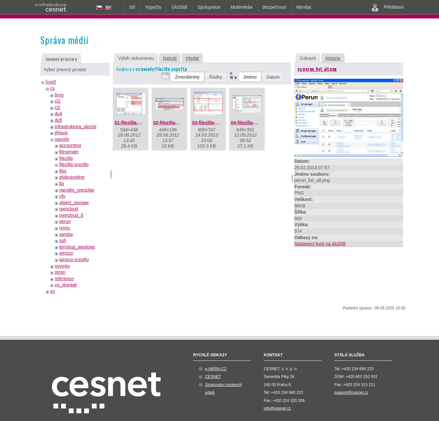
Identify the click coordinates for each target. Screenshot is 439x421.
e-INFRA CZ (216, 369)
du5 (58, 120)
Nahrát (170, 58)
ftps (63, 170)
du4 (58, 113)
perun (65, 221)
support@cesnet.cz (351, 392)
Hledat (192, 58)
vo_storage (66, 284)
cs (52, 88)
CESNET (213, 376)
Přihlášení (387, 7)
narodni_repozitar (76, 190)
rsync (64, 227)
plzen (60, 272)
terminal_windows (77, 246)
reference (64, 278)
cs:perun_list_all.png (317, 68)
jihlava (61, 132)
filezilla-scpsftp (74, 164)
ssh (62, 240)
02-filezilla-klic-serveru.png (182, 122)
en (52, 291)
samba (66, 234)
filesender (69, 151)
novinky (62, 266)
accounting (70, 145)
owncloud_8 (71, 215)
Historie (332, 58)
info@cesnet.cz (277, 408)
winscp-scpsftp (74, 259)
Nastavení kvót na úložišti (320, 243)
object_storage (74, 202)
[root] (51, 81)
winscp (66, 253)
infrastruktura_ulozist (75, 126)
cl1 (57, 101)
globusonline (72, 177)
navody (62, 139)
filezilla (66, 158)
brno (59, 94)
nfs (62, 196)
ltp (61, 183)
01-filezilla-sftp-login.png (141, 122)
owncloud (68, 208)
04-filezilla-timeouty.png (256, 122)
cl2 (57, 107)
